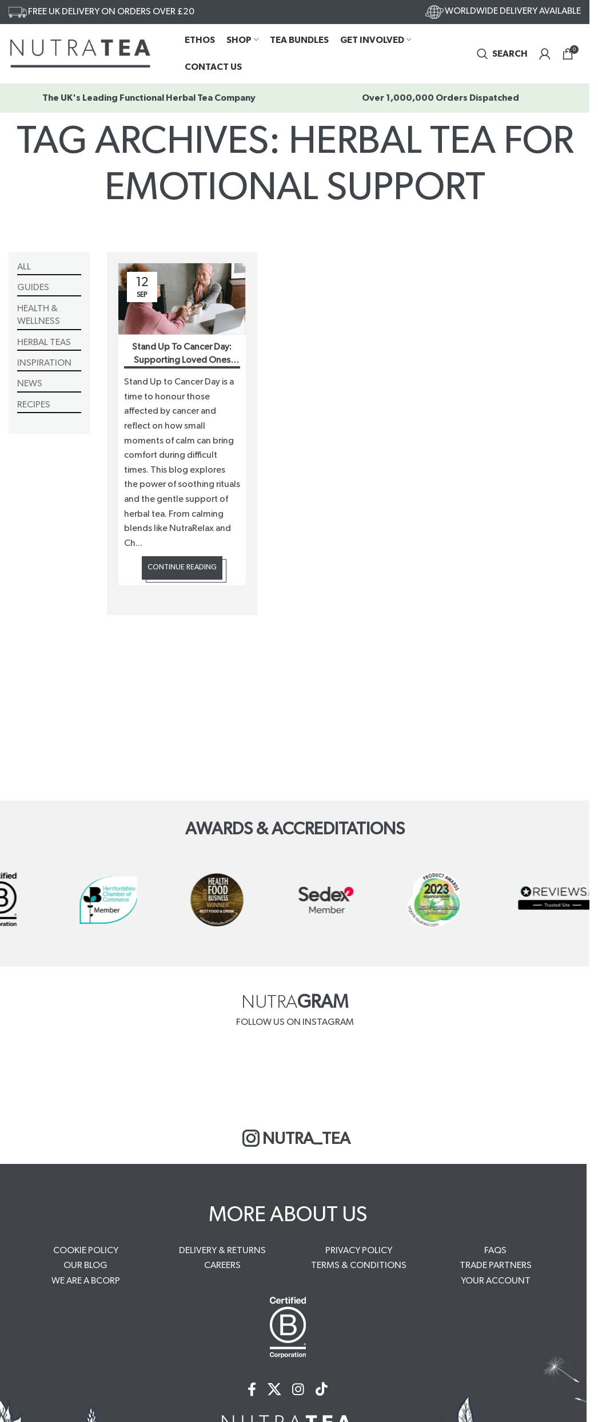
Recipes (33, 404)
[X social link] (274, 1390)
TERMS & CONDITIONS (358, 1265)
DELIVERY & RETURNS (222, 1250)
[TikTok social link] (322, 1390)
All (24, 266)
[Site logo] (80, 53)
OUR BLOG (85, 1265)
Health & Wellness (38, 315)
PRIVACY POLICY (358, 1250)
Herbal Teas (44, 342)
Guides (33, 287)
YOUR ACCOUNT (496, 1280)
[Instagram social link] (298, 1390)
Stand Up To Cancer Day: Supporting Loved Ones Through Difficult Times (182, 360)
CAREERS (222, 1265)
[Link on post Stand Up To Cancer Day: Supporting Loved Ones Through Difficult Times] (182, 299)
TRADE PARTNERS (496, 1265)
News (29, 384)
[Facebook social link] (252, 1390)
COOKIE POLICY (85, 1250)
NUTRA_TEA (295, 1138)
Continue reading (182, 568)
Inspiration (44, 362)
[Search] (502, 53)
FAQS (495, 1250)
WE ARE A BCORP (85, 1280)
